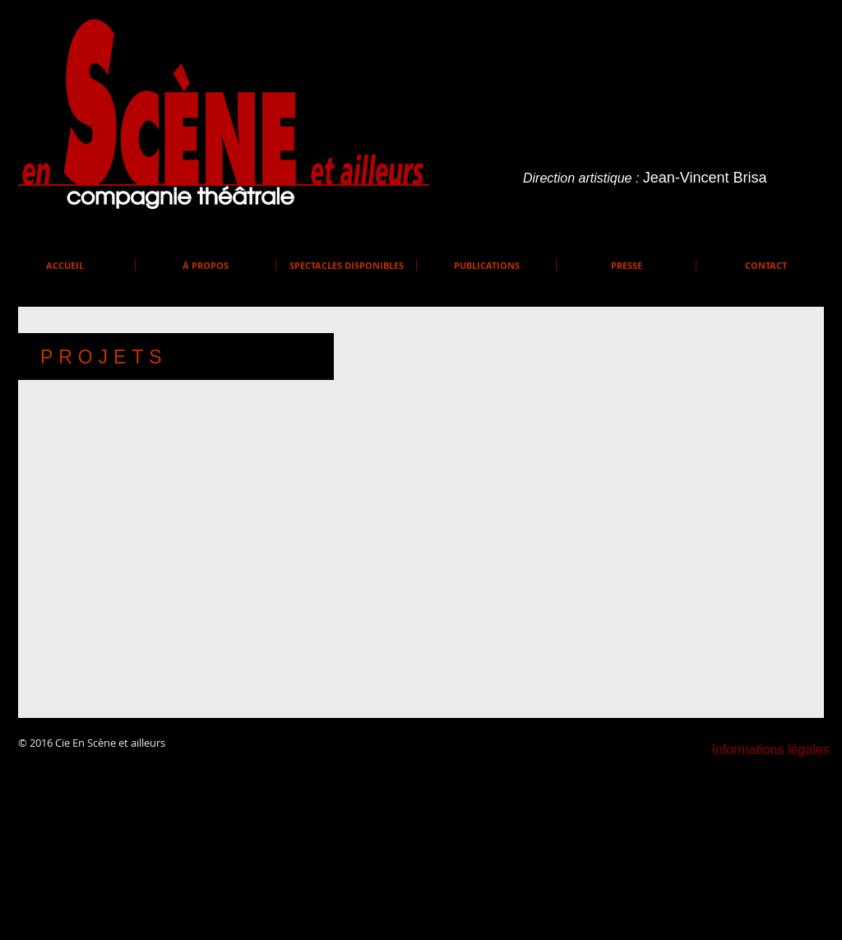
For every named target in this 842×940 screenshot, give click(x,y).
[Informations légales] (770, 750)
